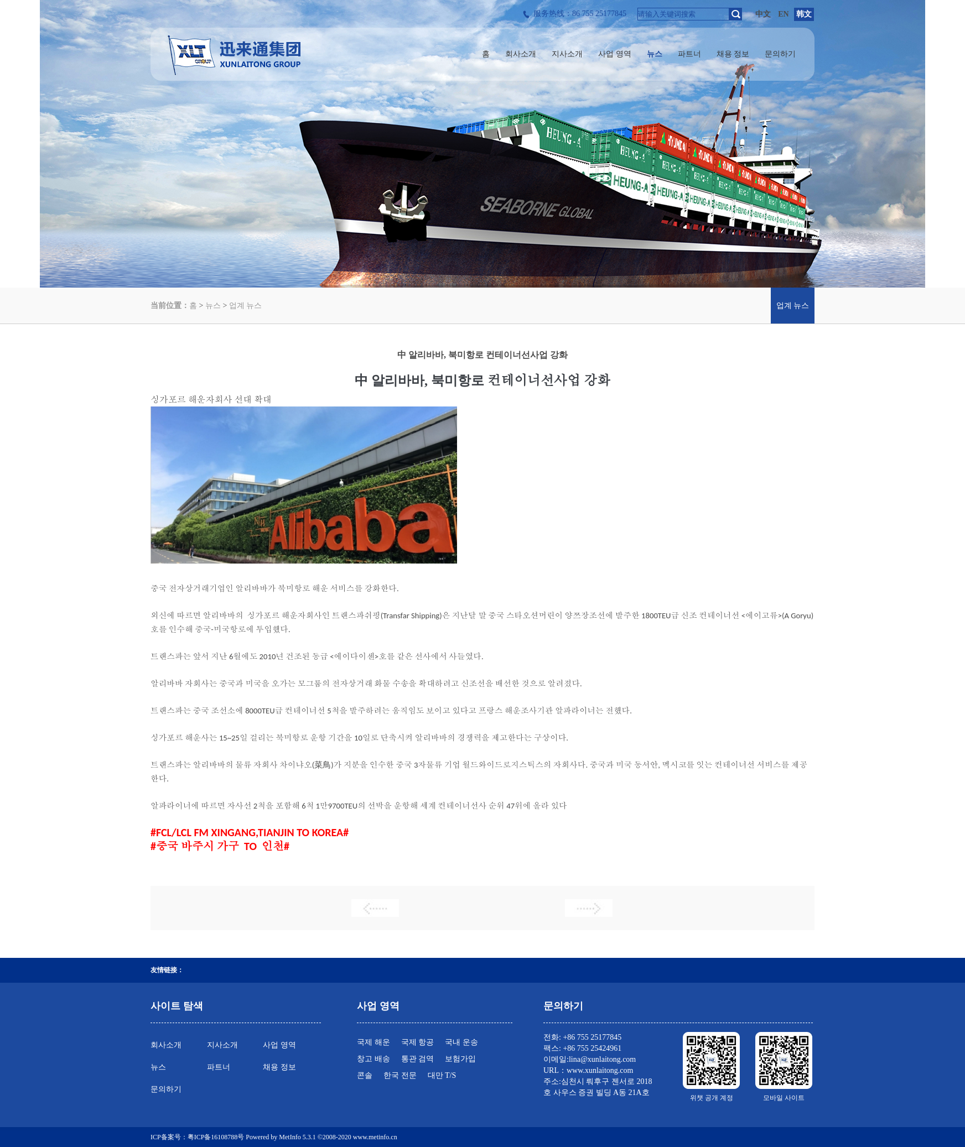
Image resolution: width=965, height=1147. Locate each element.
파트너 (218, 1067)
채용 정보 (279, 1067)
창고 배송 (373, 1059)
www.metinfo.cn (375, 1137)
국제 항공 (417, 1042)
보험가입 (460, 1059)
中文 (763, 14)
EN (783, 14)
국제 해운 (373, 1042)
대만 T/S (442, 1075)
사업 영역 (279, 1045)
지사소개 (222, 1045)
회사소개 (166, 1045)
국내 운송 (461, 1042)
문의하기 (166, 1089)
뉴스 (213, 305)
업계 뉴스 (245, 305)
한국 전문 (400, 1075)
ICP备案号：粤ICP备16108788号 (197, 1137)
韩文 (804, 14)
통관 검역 (417, 1059)
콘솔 (364, 1075)
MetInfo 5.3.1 (297, 1137)
